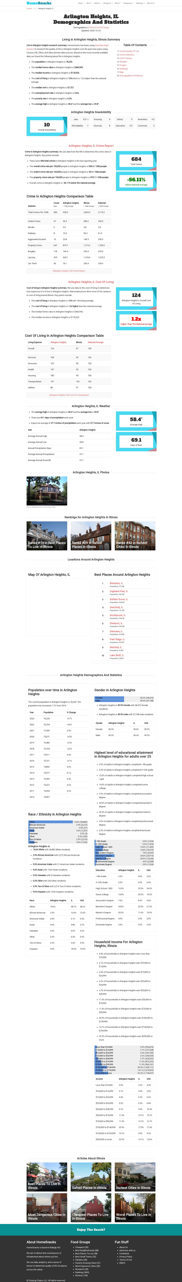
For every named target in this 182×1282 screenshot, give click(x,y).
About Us (150, 3)
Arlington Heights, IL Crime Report (91, 145)
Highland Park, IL (119, 591)
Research (79, 1269)
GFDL (54, 507)
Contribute (124, 1253)
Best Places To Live (84, 1253)
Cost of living (125, 58)
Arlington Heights (58, 342)
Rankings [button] (140, 3)
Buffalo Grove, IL (119, 599)
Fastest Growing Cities (85, 1263)
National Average (95, 342)
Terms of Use (125, 1260)
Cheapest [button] (107, 3)
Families (79, 1260)
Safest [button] (97, 3)
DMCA (122, 1263)
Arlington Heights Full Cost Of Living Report (69, 395)
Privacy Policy (125, 1256)
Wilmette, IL (116, 583)
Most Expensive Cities (85, 1266)
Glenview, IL (116, 631)
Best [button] (89, 3)
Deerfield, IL (116, 607)
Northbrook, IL (118, 615)
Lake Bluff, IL (117, 655)
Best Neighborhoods (84, 1250)
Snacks (39, 3)
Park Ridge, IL (117, 639)
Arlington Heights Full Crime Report (69, 271)
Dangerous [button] (128, 3)
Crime (91, 27)
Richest (78, 1275)
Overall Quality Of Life (129, 51)
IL (35, 9)
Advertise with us (127, 1250)
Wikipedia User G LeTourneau (41, 507)
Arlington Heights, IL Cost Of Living (91, 282)
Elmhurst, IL (116, 623)
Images (122, 65)
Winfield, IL (116, 647)
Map (121, 72)
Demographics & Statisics (131, 75)
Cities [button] (80, 3)
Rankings (123, 68)
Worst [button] (117, 3)
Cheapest (79, 1247)
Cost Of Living (102, 27)
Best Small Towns (83, 1256)
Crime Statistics (126, 54)
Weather (123, 61)
